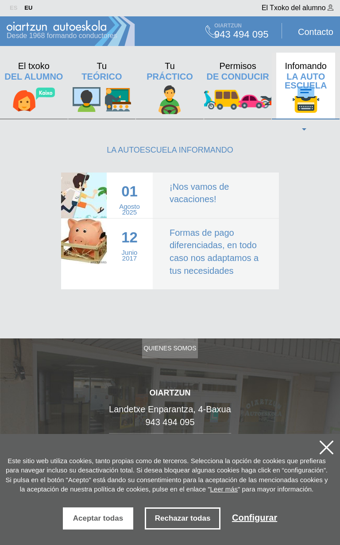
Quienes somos (169, 348)
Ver (170, 195)
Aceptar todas (98, 518)
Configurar (254, 517)
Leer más (224, 489)
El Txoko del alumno (297, 8)
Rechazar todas (183, 518)
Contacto (315, 32)
